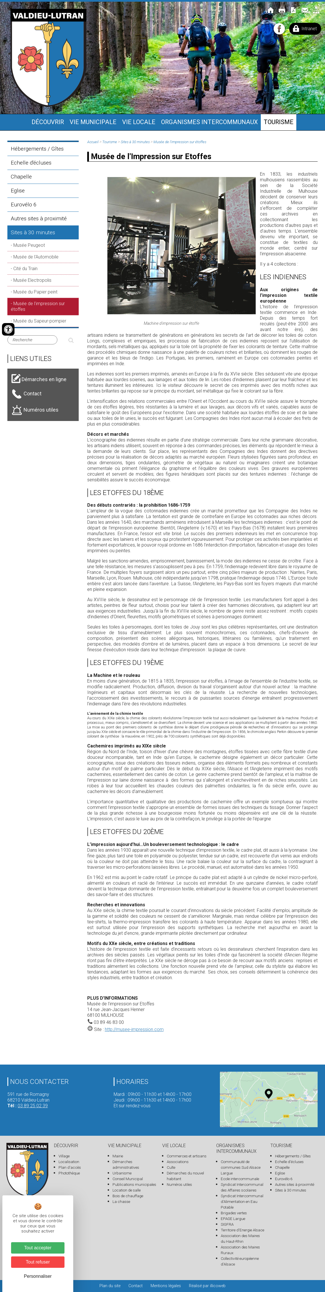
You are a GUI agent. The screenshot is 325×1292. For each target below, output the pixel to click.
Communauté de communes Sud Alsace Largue (241, 1167)
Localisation (69, 1161)
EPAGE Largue (233, 1218)
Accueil (93, 142)
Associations (178, 1161)
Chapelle (21, 176)
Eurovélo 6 (24, 204)
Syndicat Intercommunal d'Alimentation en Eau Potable (242, 1201)
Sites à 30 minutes (33, 232)
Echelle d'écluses (31, 162)
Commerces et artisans (187, 1156)
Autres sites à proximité (39, 218)
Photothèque (69, 1173)
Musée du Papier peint (35, 292)
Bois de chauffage (128, 1196)
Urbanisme (122, 1173)
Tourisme (278, 122)
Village (64, 1156)
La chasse (121, 1201)
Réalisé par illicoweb (207, 1285)
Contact (135, 1285)
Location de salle (127, 1190)
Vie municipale (93, 122)
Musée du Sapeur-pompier (39, 321)
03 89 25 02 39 (33, 1105)
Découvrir (48, 122)
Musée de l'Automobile (36, 257)
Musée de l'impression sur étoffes (38, 306)
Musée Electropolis (32, 280)
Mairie (118, 1156)
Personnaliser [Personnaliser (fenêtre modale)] (38, 1276)
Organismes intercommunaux (209, 122)
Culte (171, 1167)
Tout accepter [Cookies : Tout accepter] (37, 1247)
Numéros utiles (179, 1184)
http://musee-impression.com (134, 1029)
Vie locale (138, 122)
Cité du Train (25, 268)
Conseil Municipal (128, 1178)
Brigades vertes (234, 1213)
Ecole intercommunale (240, 1178)
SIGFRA (227, 1224)
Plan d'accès (70, 1167)
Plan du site (109, 1285)
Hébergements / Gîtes (37, 148)
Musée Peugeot (29, 245)
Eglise (18, 190)
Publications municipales (134, 1184)
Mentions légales (166, 1285)
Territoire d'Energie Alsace (242, 1230)
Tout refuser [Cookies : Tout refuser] (38, 1262)
